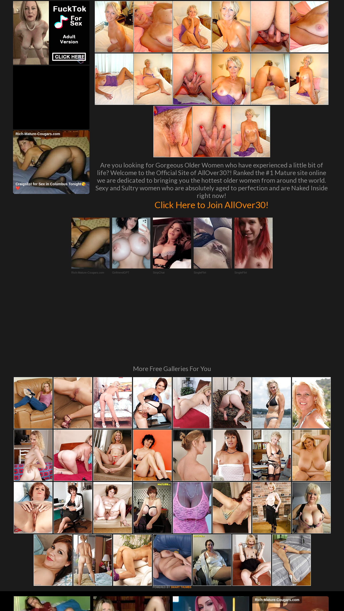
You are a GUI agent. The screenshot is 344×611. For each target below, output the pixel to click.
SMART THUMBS (181, 517)
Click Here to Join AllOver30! (211, 204)
